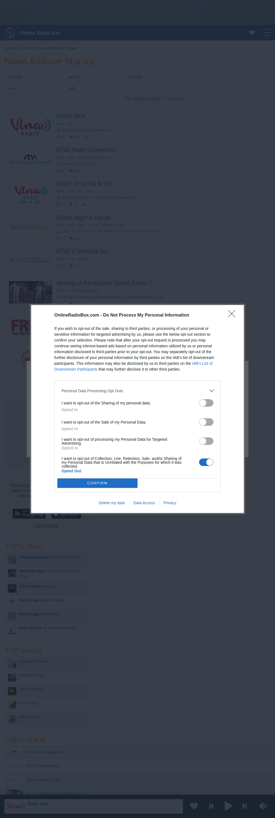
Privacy (170, 503)
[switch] (206, 403)
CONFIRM (97, 483)
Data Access (144, 503)
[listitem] (137, 391)
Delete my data (112, 503)
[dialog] (137, 409)
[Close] (233, 315)
